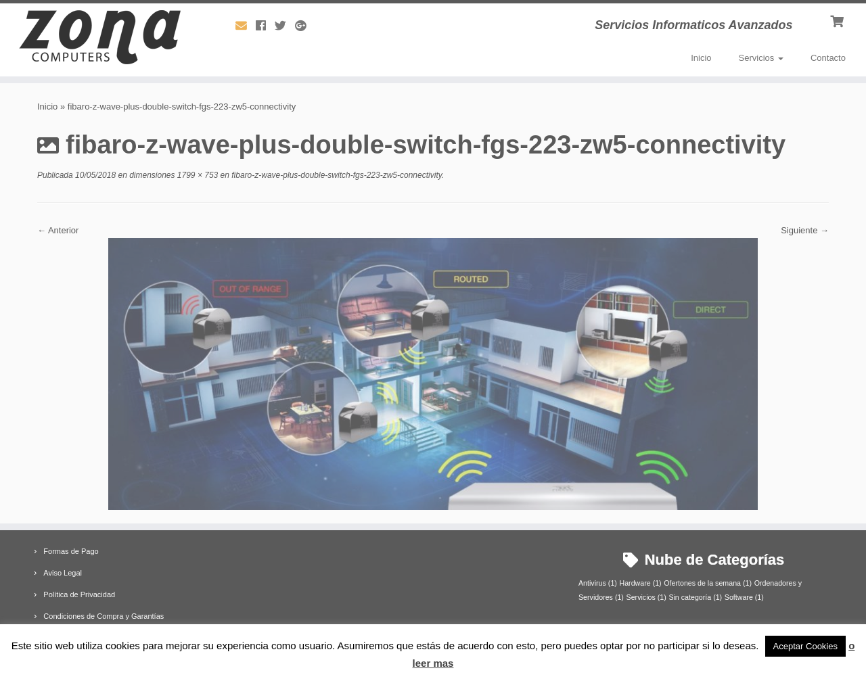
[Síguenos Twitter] (285, 26)
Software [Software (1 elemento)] (744, 597)
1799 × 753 (197, 175)
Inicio (701, 58)
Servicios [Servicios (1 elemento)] (646, 597)
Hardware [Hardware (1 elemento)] (640, 583)
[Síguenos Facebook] (265, 26)
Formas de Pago (70, 551)
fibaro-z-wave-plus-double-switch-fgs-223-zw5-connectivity (335, 175)
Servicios (761, 58)
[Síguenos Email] (245, 26)
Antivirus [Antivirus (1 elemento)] (597, 583)
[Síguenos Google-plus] (305, 26)
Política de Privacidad (79, 594)
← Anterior (57, 230)
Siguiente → (805, 230)
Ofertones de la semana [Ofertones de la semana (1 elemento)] (708, 583)
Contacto (828, 58)
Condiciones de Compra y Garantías (103, 616)
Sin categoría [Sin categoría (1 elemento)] (695, 597)
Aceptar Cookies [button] (805, 646)
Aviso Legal (62, 573)
